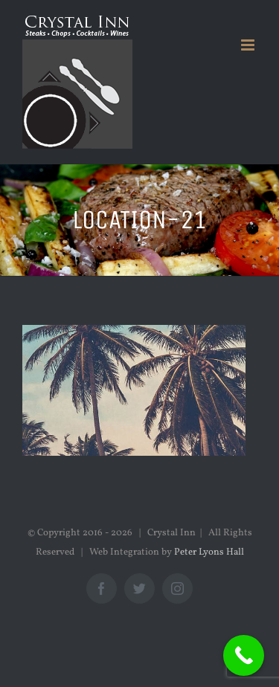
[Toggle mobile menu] (249, 45)
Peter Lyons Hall (209, 552)
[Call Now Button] (243, 655)
